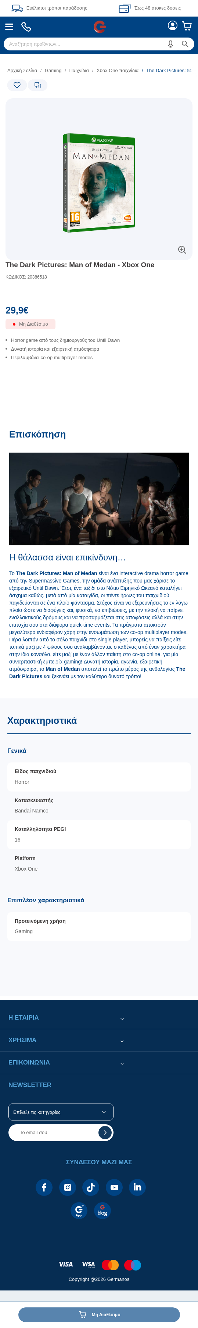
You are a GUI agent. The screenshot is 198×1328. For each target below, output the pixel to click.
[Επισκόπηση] (99, 559)
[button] (170, 44)
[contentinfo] (99, 1261)
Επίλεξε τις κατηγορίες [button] (36, 1112)
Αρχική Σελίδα (22, 70)
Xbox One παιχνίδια (117, 70)
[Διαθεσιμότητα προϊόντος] (99, 328)
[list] (99, 355)
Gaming (53, 70)
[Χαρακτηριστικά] (99, 847)
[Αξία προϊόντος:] (99, 312)
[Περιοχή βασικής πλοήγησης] (99, 27)
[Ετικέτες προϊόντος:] (36, 106)
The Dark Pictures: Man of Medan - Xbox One (80, 265)
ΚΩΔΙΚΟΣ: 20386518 (26, 277)
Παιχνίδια (79, 70)
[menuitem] (9, 26)
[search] (99, 44)
